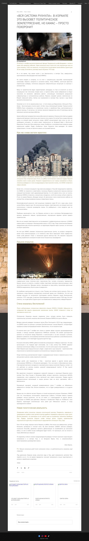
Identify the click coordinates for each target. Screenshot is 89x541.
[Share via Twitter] (21, 468)
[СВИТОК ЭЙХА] (69, 490)
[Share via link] (28, 468)
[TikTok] (49, 536)
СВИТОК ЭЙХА (64, 498)
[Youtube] (45, 536)
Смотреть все (77, 481)
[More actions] (71, 12)
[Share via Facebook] (17, 468)
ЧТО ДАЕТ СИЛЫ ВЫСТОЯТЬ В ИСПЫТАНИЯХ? (20, 499)
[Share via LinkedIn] (25, 468)
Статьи (18, 462)
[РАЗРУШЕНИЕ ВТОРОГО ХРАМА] (44, 490)
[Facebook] (39, 536)
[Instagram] (42, 536)
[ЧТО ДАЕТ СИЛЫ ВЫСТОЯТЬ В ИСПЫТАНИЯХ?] (20, 490)
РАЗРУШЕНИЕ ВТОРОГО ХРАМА (42, 499)
